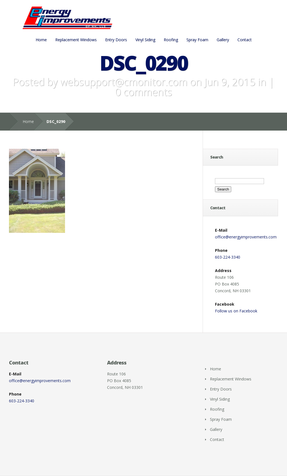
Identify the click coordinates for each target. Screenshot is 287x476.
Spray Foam (197, 39)
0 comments (143, 92)
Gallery (223, 39)
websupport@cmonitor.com (124, 82)
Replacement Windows (76, 39)
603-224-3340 (227, 257)
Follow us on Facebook (236, 311)
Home (41, 39)
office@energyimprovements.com (246, 237)
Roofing (171, 39)
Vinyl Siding (145, 39)
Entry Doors (116, 39)
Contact (244, 39)
